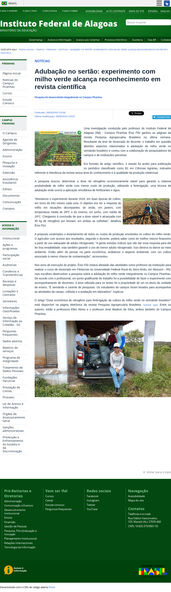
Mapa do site (136, 11)
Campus (40, 49)
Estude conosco (54, 505)
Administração (13, 501)
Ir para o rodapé (71, 11)
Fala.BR (152, 39)
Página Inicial (26, 49)
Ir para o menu (31, 11)
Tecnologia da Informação (19, 547)
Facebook (149, 30)
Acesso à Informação (59, 39)
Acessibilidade (94, 11)
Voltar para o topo (159, 472)
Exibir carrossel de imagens (72, 133)
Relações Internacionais (18, 543)
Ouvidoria (137, 39)
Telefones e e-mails (139, 514)
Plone (52, 587)
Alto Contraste (115, 11)
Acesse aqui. (150, 305)
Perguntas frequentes (58, 509)
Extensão (9, 522)
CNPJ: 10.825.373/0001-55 (143, 526)
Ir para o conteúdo (10, 11)
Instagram (159, 30)
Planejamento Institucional (20, 538)
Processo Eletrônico (116, 39)
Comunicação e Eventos (18, 505)
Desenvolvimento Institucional (15, 511)
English (165, 11)
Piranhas (51, 49)
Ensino (8, 517)
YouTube (154, 30)
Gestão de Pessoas (15, 526)
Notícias (62, 49)
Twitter (164, 30)
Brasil (13, 3)
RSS (169, 30)
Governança (36, 39)
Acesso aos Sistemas (88, 39)
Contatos (166, 39)
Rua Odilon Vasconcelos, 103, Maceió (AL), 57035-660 (144, 520)
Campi (49, 500)
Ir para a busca (51, 11)
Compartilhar (163, 117)
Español (153, 11)
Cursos (49, 496)
